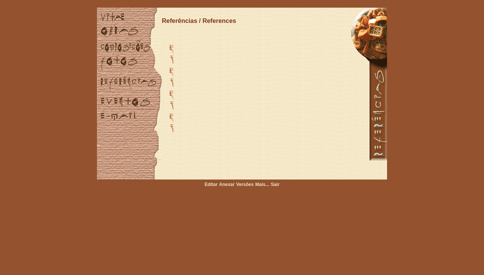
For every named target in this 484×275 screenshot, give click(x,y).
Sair (275, 184)
